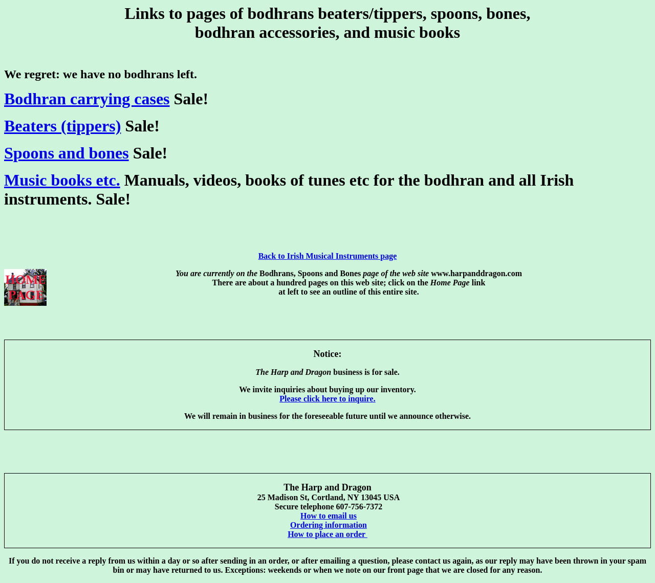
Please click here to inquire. (327, 398)
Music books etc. (62, 180)
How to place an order (327, 534)
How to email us (328, 515)
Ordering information (328, 525)
